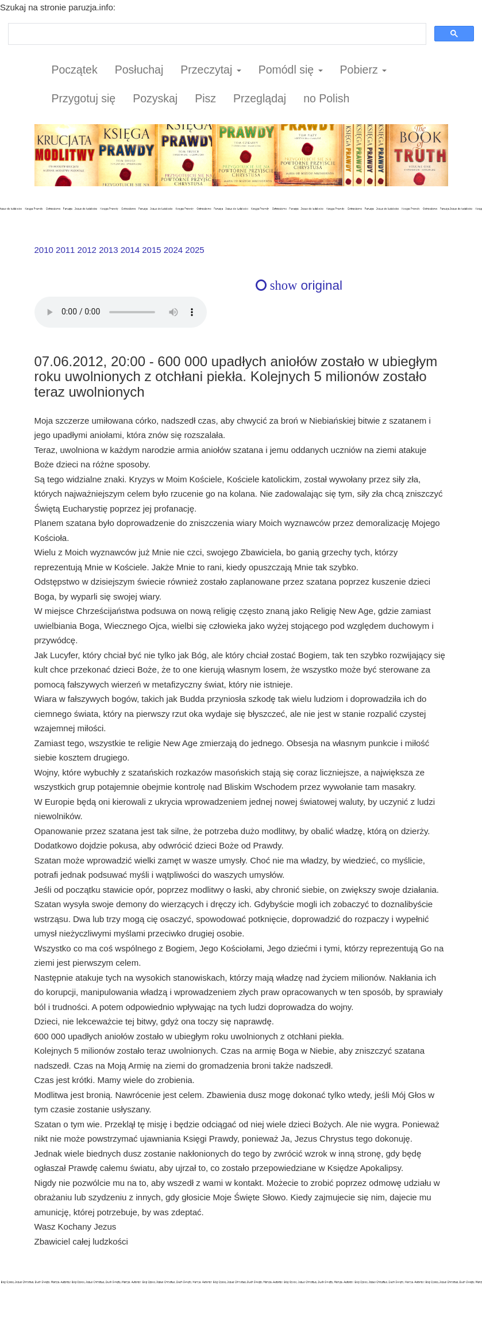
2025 (194, 250)
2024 (173, 250)
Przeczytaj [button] (210, 69)
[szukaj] (216, 34)
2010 (43, 250)
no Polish (326, 98)
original (299, 285)
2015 (151, 250)
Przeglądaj (259, 98)
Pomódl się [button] (291, 69)
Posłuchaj (139, 69)
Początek (75, 69)
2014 (130, 250)
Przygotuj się (84, 98)
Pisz (205, 98)
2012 (87, 250)
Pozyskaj (155, 98)
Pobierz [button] (363, 69)
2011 (65, 250)
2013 (108, 250)
